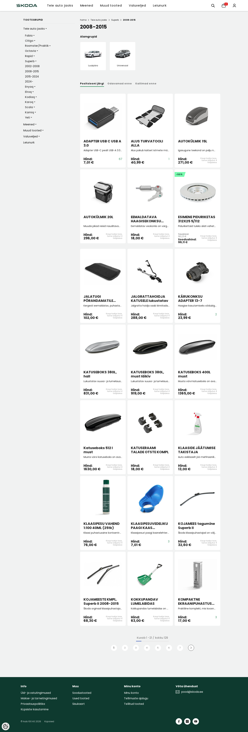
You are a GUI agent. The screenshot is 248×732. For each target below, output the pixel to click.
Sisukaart (78, 704)
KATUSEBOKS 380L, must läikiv (147, 374)
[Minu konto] (234, 5)
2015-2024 (32, 76)
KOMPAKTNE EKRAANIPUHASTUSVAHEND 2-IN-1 (197, 601)
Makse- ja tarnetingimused (39, 698)
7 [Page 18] (180, 647)
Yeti (27, 117)
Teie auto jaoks (34, 29)
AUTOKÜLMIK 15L (192, 141)
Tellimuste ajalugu (136, 698)
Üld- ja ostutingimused (36, 693)
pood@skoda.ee (192, 692)
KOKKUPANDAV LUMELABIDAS (144, 601)
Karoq (29, 102)
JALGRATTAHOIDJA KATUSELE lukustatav (149, 298)
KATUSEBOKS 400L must (194, 374)
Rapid (29, 56)
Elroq (28, 92)
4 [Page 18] (147, 647)
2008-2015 (32, 71)
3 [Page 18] (136, 647)
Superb (29, 61)
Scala (29, 107)
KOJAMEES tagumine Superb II (196, 526)
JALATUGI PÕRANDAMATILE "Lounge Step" (98, 298)
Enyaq (29, 87)
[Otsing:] (213, 5)
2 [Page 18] (125, 647)
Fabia (29, 35)
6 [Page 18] (169, 647)
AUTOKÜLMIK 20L (98, 217)
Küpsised (49, 721)
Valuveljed (30, 136)
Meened (28, 124)
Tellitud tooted (134, 704)
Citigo (29, 41)
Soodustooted (81, 693)
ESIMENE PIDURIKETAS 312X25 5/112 (196, 219)
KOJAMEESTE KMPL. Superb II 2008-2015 (101, 601)
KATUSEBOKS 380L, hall (100, 374)
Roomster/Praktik (37, 46)
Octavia (30, 51)
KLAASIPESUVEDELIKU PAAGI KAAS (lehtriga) (149, 526)
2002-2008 (32, 66)
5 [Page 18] (158, 647)
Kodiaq (30, 97)
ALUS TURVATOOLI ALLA (147, 143)
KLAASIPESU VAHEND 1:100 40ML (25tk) (102, 526)
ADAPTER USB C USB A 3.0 (102, 143)
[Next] (191, 648)
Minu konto (131, 693)
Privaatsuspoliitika (33, 704)
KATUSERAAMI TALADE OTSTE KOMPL (150, 450)
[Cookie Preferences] (5, 726)
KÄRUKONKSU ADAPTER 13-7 (190, 298)
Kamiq (29, 112)
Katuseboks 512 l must (98, 450)
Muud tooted (32, 130)
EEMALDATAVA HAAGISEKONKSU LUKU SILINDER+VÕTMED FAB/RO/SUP (147, 219)
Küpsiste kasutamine (35, 709)
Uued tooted (80, 698)
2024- (29, 81)
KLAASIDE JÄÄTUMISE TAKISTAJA (196, 450)
